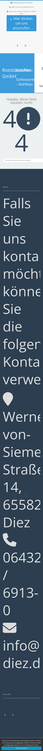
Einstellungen (21, 748)
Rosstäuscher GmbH (16, 73)
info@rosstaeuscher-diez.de (22, 3)
